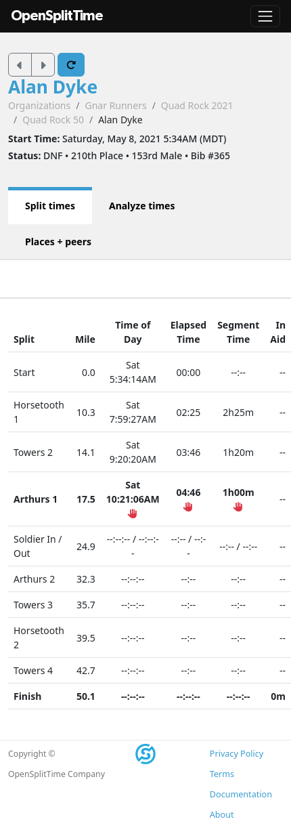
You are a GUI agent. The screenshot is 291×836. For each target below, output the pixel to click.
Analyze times (142, 205)
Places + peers (58, 241)
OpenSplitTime (57, 16)
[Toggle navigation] (265, 16)
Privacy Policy (236, 753)
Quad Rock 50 (53, 119)
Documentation (241, 794)
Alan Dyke (52, 87)
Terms (222, 774)
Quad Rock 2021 (197, 105)
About (222, 814)
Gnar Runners (115, 105)
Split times (50, 205)
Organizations (39, 105)
